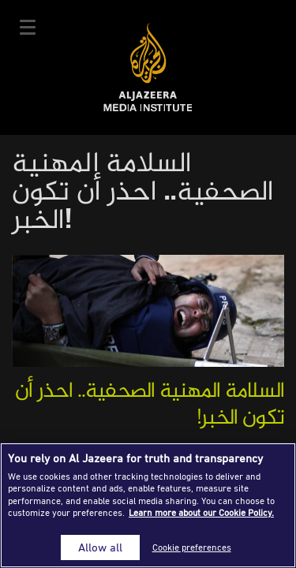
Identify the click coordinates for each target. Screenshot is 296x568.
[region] (148, 505)
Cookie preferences (191, 547)
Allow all (100, 547)
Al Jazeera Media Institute (148, 67)
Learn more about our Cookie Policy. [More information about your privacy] (201, 512)
